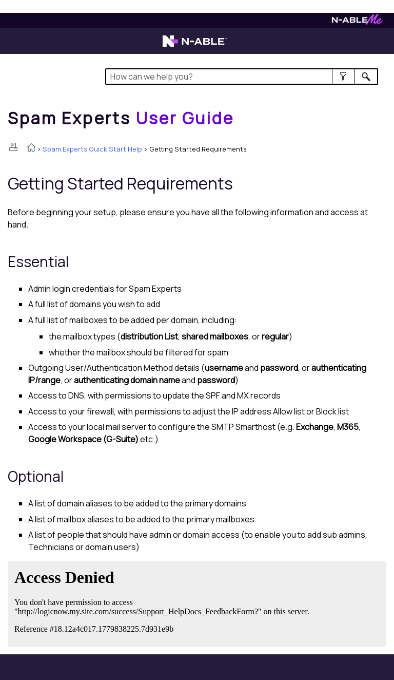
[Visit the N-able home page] (195, 45)
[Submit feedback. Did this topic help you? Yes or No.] (164, 602)
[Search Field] (241, 76)
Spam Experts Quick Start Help (92, 149)
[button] (343, 76)
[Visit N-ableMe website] (357, 22)
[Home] (121, 118)
